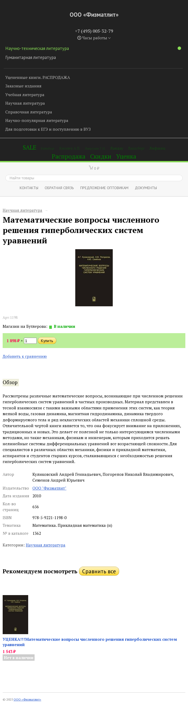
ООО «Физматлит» (94, 14)
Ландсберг (136, 148)
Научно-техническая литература (93, 48)
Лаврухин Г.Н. (95, 148)
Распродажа (68, 156)
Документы (146, 187)
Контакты (29, 187)
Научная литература (25, 103)
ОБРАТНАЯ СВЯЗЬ (59, 187)
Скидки (100, 156)
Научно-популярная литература (36, 120)
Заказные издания (23, 85)
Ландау (116, 148)
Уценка (126, 156)
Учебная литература (24, 94)
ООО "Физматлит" (49, 488)
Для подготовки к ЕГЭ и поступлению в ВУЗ (48, 129)
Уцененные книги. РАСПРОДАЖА (37, 77)
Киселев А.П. (69, 148)
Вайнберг (48, 148)
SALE (29, 147)
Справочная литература (28, 112)
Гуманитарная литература (30, 57)
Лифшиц (157, 148)
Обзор (10, 382)
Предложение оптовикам (104, 187)
